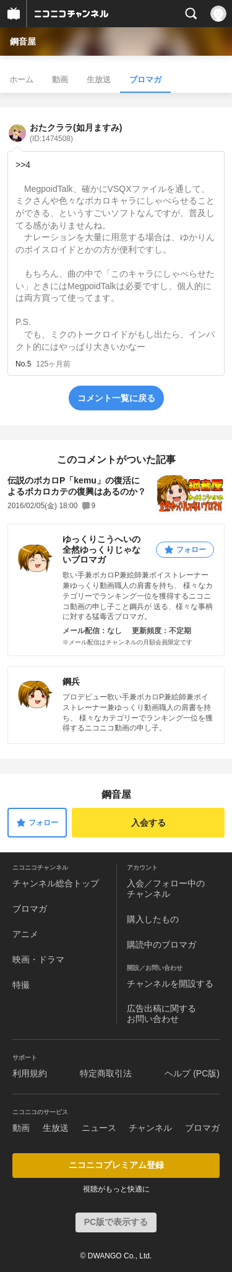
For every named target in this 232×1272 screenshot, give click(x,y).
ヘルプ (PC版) (192, 1073)
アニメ (25, 934)
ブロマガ (145, 79)
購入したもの (153, 919)
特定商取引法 (106, 1073)
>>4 (22, 165)
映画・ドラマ (38, 959)
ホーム (21, 79)
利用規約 (29, 1073)
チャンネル (150, 1128)
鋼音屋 (23, 41)
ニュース (99, 1128)
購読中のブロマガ (161, 945)
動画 (60, 79)
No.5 (23, 364)
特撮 (21, 985)
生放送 (99, 79)
